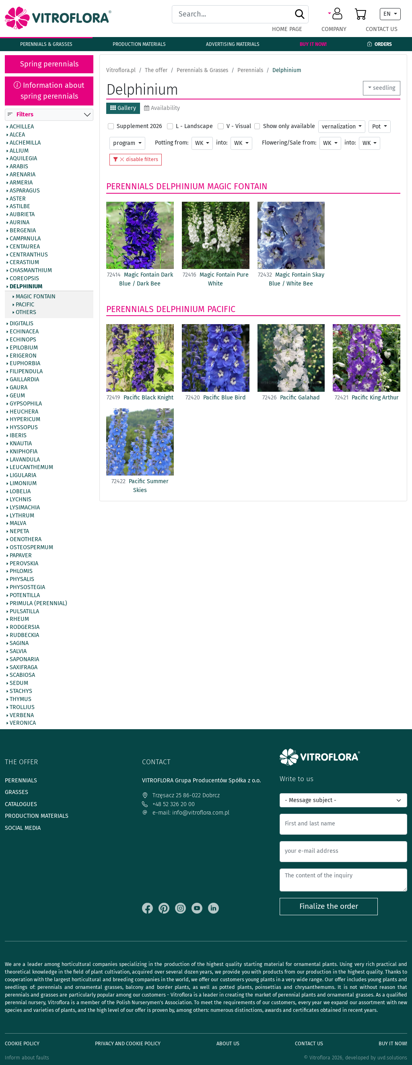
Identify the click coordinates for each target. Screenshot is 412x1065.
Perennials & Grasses (46, 44)
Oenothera (25, 539)
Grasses (16, 792)
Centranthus (29, 254)
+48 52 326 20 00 (168, 804)
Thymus (20, 699)
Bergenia (23, 230)
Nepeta (19, 531)
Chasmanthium (31, 270)
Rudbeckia (24, 635)
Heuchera (24, 411)
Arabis (19, 166)
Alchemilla (25, 142)
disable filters (135, 159)
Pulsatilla (24, 611)
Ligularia (23, 475)
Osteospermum (31, 547)
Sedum (19, 683)
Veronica (23, 723)
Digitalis (21, 324)
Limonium (23, 483)
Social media (23, 828)
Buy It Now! (313, 44)
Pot (377, 126)
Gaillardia (24, 379)
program (125, 143)
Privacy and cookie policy (128, 1043)
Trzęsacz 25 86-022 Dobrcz (181, 795)
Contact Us (382, 29)
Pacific (25, 304)
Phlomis (21, 571)
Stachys (21, 691)
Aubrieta (22, 214)
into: (221, 142)
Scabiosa (22, 675)
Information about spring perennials (49, 91)
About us (227, 1043)
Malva (18, 523)
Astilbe (20, 206)
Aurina (19, 222)
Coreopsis (24, 278)
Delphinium (26, 286)
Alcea (17, 134)
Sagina (19, 643)
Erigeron (23, 355)
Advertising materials (233, 44)
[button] (336, 14)
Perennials (130, 186)
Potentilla (25, 595)
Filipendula (26, 371)
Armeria (21, 183)
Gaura (18, 388)
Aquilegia (23, 158)
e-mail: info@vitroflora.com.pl (185, 812)
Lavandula (25, 459)
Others (26, 312)
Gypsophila (26, 403)
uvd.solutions (392, 1058)
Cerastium (24, 262)
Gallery (123, 108)
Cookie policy (22, 1043)
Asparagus (25, 190)
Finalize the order (328, 906)
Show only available (289, 126)
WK (200, 143)
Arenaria (22, 175)
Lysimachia (25, 507)
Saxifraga (23, 667)
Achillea (22, 127)
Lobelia (20, 491)
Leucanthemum (31, 467)
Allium (19, 150)
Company (333, 29)
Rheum (19, 619)
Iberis (18, 435)
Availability (162, 108)
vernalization (339, 126)
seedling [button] (384, 88)
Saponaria (24, 659)
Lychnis (20, 499)
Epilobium (24, 347)
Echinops (23, 340)
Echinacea (24, 332)
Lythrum (22, 515)
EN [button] (387, 13)
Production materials (139, 44)
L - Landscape (194, 126)
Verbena (22, 715)
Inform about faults (27, 1058)
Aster (18, 198)
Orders (379, 44)
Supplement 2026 (139, 126)
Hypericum (25, 419)
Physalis (22, 579)
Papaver (21, 555)
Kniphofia (23, 451)
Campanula (25, 238)
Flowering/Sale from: (289, 142)
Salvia (18, 651)
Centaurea (25, 246)
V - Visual (239, 126)
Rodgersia (24, 627)
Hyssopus (24, 427)
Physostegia (27, 587)
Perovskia (24, 563)
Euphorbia (25, 363)
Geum (17, 395)
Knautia (21, 443)
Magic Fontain (36, 296)
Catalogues (21, 804)
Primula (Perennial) (38, 603)
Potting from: (171, 142)
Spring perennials (49, 64)
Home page (287, 29)
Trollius (22, 707)
